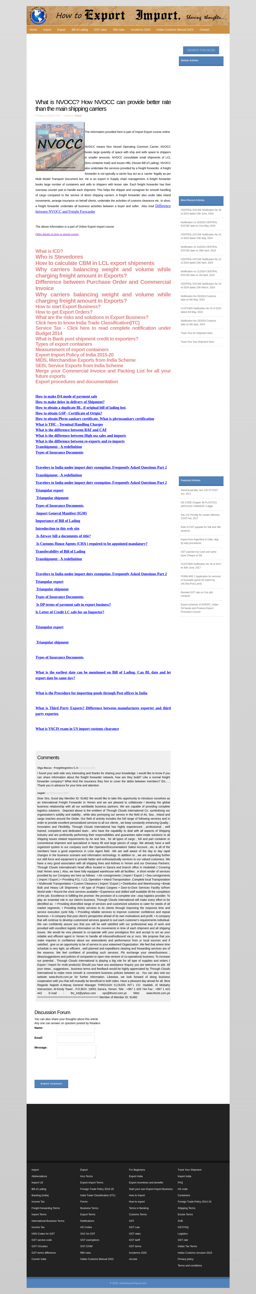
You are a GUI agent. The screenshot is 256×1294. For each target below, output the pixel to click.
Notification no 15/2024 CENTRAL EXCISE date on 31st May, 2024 (199, 224)
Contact (204, 29)
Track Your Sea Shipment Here (197, 341)
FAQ (180, 1182)
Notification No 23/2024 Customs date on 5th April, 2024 (198, 322)
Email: (39, 1037)
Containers (184, 1195)
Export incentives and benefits (146, 1182)
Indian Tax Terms (187, 1246)
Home (33, 29)
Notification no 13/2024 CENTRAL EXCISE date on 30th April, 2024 (199, 248)
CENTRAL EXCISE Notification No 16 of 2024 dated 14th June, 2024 (201, 212)
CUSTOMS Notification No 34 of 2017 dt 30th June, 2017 (201, 566)
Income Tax (38, 1201)
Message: (41, 1047)
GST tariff (134, 1240)
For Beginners (137, 1169)
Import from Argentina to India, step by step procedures (200, 541)
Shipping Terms (187, 1208)
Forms (84, 1201)
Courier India (39, 1259)
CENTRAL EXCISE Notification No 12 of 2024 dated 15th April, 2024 (201, 261)
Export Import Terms (91, 1182)
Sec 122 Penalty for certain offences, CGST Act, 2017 (200, 517)
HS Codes (86, 1227)
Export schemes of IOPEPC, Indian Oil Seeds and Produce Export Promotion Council (200, 608)
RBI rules (119, 29)
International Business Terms (48, 1221)
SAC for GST (87, 1233)
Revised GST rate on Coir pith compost (197, 594)
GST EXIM (86, 1246)
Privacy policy (185, 1259)
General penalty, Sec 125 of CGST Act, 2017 (199, 492)
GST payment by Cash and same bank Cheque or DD (199, 553)
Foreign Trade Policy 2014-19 (194, 1201)
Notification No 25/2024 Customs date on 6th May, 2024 (198, 298)
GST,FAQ (183, 1227)
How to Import (137, 1195)
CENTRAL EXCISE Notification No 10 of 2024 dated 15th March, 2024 (201, 285)
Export (61, 29)
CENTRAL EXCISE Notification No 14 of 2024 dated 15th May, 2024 (201, 236)
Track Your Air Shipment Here (197, 333)
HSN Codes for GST (43, 1233)
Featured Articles (191, 480)
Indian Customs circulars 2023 (195, 1252)
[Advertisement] (104, 66)
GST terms (135, 1246)
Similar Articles (189, 60)
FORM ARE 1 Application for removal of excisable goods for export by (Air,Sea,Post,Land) (201, 580)
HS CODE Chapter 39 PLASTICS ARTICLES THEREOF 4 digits (199, 504)
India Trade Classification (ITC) (98, 1195)
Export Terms (87, 1214)
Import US (37, 1182)
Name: (39, 1027)
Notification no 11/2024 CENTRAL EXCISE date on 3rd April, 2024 (199, 273)
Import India (184, 1176)
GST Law (134, 1227)
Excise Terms (185, 1214)
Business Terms (89, 1208)
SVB (180, 1221)
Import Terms (39, 1214)
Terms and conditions (190, 1265)
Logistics (183, 1233)
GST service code (42, 1240)
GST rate (183, 1240)
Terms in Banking (139, 1208)
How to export (137, 1201)
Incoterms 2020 (140, 29)
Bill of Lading (80, 29)
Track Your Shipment (189, 1169)
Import (47, 29)
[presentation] (65, 1070)
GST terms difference (44, 1252)
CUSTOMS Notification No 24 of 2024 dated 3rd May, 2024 (201, 310)
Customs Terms (138, 1214)
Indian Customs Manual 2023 (175, 29)
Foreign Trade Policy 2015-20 (97, 1189)
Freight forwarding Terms (46, 1208)
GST (131, 1221)
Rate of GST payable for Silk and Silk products (201, 529)
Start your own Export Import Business (151, 1189)
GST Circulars (40, 1246)
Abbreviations (39, 1176)
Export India (136, 1176)
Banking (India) (40, 1195)
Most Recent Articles (193, 200)
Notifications (87, 1221)
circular (133, 1259)
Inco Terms (86, 1176)
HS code (183, 1189)
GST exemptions (89, 1240)
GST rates (100, 29)
